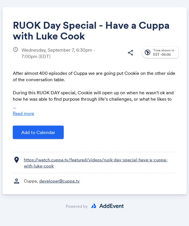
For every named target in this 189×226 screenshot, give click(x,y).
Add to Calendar (38, 132)
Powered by (77, 206)
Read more (23, 113)
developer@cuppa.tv (59, 181)
